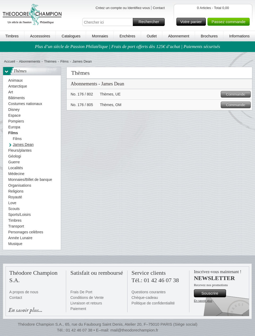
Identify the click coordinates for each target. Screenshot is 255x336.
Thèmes (50, 61)
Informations (239, 36)
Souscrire (212, 293)
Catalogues (71, 36)
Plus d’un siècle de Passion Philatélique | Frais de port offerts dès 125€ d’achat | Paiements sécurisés (127, 46)
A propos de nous (23, 292)
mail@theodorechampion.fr (134, 330)
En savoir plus (203, 300)
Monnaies (100, 36)
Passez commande (229, 22)
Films (64, 61)
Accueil (9, 61)
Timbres (12, 36)
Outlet (151, 36)
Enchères (127, 36)
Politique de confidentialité (153, 303)
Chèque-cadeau (144, 297)
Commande (237, 94)
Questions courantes (148, 292)
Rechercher (150, 22)
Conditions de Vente (87, 297)
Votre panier (192, 22)
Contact (159, 8)
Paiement (78, 309)
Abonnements (29, 61)
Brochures (209, 36)
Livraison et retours (86, 303)
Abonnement (178, 36)
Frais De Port (81, 292)
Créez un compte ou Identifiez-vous (123, 8)
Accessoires (40, 36)
